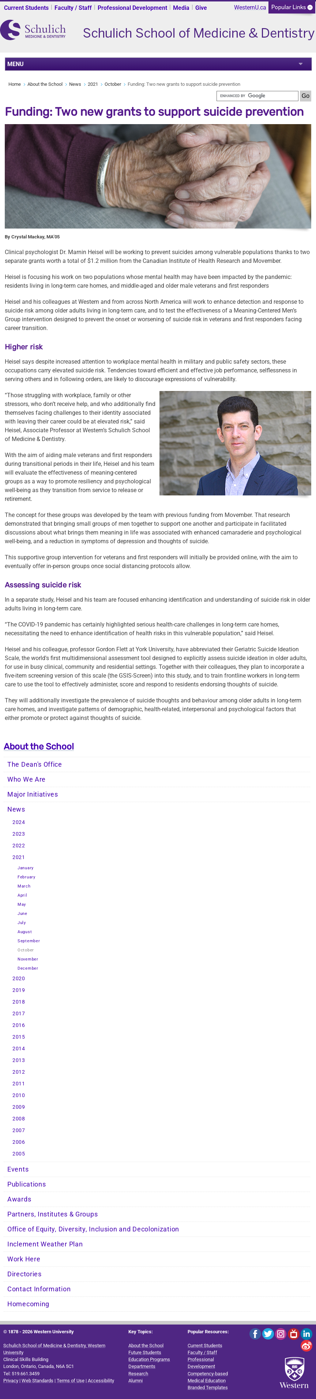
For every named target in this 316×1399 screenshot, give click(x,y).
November (28, 959)
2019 (18, 990)
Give (201, 7)
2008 (18, 1119)
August (25, 932)
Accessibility (101, 1380)
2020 (18, 979)
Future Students (144, 1352)
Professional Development (132, 7)
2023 (18, 834)
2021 (93, 84)
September (29, 941)
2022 (18, 846)
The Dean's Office (34, 764)
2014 (18, 1049)
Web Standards (37, 1380)
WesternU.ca (250, 7)
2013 (18, 1060)
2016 (18, 1025)
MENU (15, 64)
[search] (257, 96)
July (22, 922)
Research (138, 1373)
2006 (18, 1142)
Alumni (135, 1380)
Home (14, 84)
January (26, 868)
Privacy (10, 1380)
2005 (18, 1154)
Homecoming (28, 1304)
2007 (18, 1130)
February (26, 877)
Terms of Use (70, 1380)
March (24, 886)
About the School (45, 84)
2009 (18, 1107)
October (113, 84)
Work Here (23, 1259)
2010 (18, 1095)
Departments (141, 1366)
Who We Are (26, 779)
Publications (26, 1184)
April (22, 895)
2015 (18, 1037)
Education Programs (149, 1359)
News (75, 84)
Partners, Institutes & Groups (52, 1214)
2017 (18, 1014)
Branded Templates (208, 1387)
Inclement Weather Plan (45, 1244)
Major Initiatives (32, 794)
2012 (18, 1072)
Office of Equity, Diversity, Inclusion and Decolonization (93, 1229)
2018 (18, 1002)
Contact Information (39, 1289)
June (22, 913)
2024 (18, 822)
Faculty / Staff (73, 7)
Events (18, 1169)
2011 (18, 1084)
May (22, 904)
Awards (19, 1199)
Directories (24, 1274)
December (28, 968)
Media (181, 7)
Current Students (26, 7)
